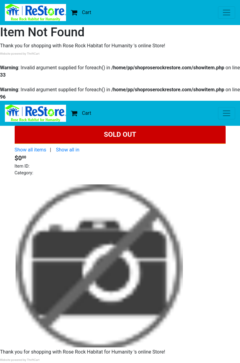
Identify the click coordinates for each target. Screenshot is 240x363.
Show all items (30, 150)
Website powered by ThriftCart (19, 53)
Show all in (67, 150)
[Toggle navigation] (226, 12)
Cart (81, 12)
